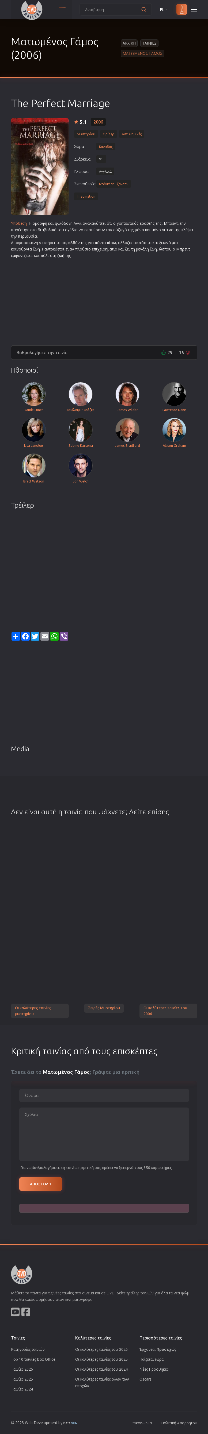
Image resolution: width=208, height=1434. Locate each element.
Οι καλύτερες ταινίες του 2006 (165, 1011)
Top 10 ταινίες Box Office (33, 1359)
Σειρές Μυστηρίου (104, 1008)
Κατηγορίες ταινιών (28, 1349)
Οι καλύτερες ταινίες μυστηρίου (33, 1011)
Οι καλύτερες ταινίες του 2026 (101, 1349)
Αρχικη (129, 43)
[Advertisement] (104, 299)
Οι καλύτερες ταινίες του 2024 (101, 1369)
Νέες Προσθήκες (153, 1369)
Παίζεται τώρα (151, 1359)
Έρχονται (157, 1349)
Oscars (145, 1379)
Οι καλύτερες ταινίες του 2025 (101, 1359)
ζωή (36, 249)
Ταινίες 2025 (22, 1379)
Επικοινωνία (141, 1422)
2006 (98, 122)
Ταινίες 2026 (22, 1369)
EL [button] (164, 9)
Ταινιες (149, 43)
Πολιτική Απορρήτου (179, 1422)
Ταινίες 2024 (22, 1389)
